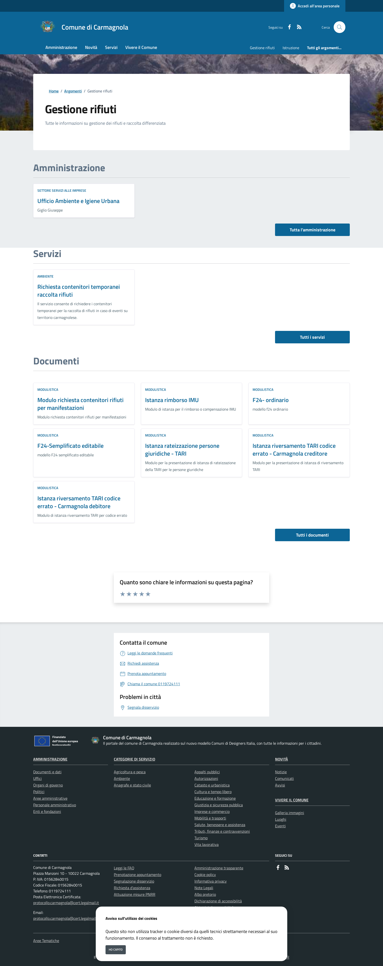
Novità (281, 759)
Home (54, 91)
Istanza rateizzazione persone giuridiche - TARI (182, 449)
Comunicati (284, 778)
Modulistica (47, 389)
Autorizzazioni (206, 778)
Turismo (201, 838)
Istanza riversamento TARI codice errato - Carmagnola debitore (78, 502)
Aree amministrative (50, 798)
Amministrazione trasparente (218, 868)
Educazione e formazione (215, 798)
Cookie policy (205, 874)
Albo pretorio (205, 894)
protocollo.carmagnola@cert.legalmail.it (66, 903)
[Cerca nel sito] (339, 27)
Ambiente (45, 276)
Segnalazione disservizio (134, 881)
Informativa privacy (210, 881)
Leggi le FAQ (124, 868)
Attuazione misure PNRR (134, 894)
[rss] (297, 27)
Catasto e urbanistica (212, 785)
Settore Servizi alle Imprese (61, 190)
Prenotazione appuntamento (137, 874)
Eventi (280, 826)
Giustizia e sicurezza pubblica (218, 805)
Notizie (281, 772)
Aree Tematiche (46, 941)
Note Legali (203, 888)
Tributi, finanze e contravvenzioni (222, 831)
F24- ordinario (271, 399)
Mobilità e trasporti (210, 818)
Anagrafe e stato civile (132, 785)
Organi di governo (48, 785)
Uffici (37, 778)
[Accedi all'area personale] (314, 6)
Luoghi (280, 819)
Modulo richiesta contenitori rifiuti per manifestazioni (80, 403)
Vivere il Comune (292, 800)
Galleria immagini (289, 813)
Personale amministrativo (54, 805)
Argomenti (73, 91)
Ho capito (116, 949)
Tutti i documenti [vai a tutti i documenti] (312, 535)
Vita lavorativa (206, 844)
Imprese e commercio (212, 811)
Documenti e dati (47, 772)
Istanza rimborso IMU (172, 399)
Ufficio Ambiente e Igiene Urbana (78, 200)
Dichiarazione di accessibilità (218, 901)
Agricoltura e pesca (130, 772)
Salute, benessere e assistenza (219, 825)
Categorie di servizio (134, 759)
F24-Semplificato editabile (70, 445)
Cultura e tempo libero (213, 792)
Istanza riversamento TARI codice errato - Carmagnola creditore (294, 449)
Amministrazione (50, 759)
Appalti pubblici (207, 772)
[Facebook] (287, 27)
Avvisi (280, 785)
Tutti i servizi (312, 337)
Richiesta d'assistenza (132, 888)
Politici (38, 792)
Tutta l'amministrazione (312, 229)
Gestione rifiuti (262, 48)
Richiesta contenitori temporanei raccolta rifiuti (78, 290)
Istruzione (291, 48)
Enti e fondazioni (47, 811)
